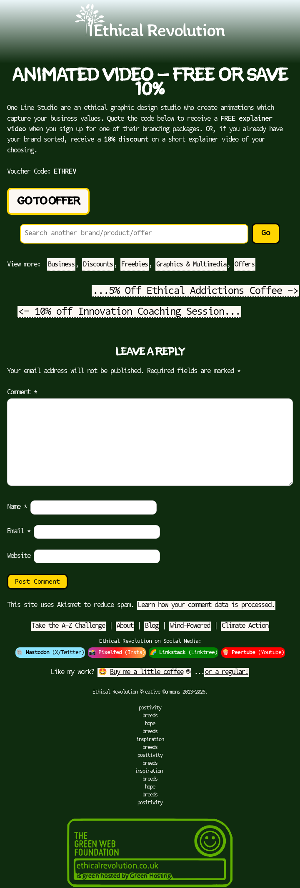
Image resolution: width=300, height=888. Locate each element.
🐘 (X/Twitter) (50, 652)
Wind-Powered (190, 626)
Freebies (134, 264)
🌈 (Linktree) (184, 652)
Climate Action (245, 626)
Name (17, 507)
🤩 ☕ (144, 672)
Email (18, 531)
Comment (22, 392)
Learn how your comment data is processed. (206, 605)
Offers (245, 264)
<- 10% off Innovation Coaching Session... (129, 312)
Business (61, 264)
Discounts (98, 264)
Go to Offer (48, 201)
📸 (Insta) (117, 652)
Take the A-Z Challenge (68, 626)
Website (18, 556)
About (125, 626)
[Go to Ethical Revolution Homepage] (150, 35)
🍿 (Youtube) (253, 652)
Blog (151, 626)
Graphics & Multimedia (191, 264)
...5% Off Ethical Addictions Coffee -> (195, 291)
